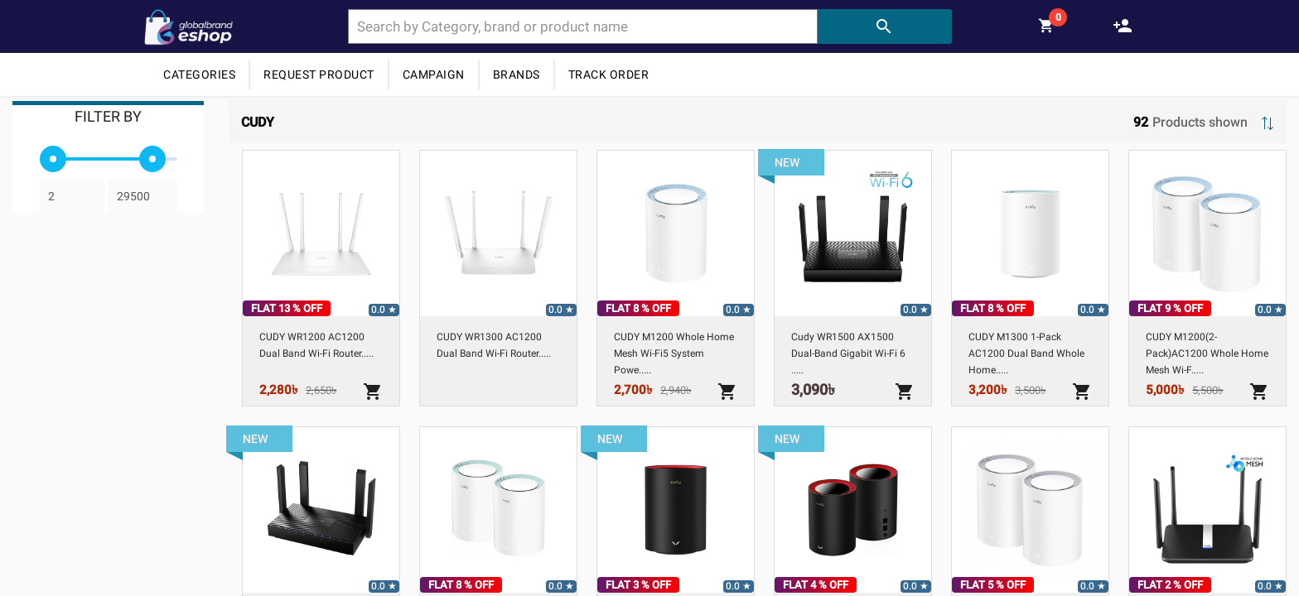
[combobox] (583, 26)
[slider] (53, 159)
